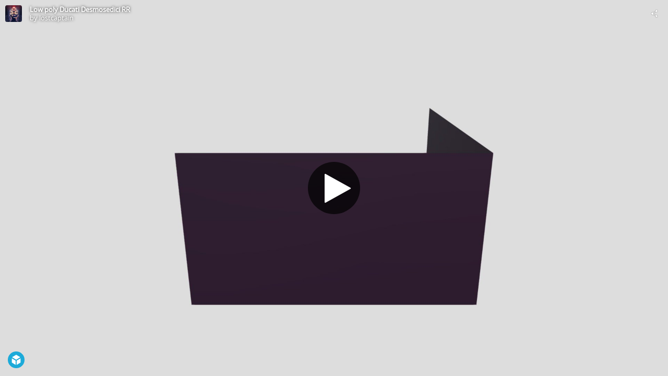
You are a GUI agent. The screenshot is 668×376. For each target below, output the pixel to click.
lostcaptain (56, 17)
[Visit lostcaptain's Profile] (13, 13)
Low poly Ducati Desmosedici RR (80, 9)
